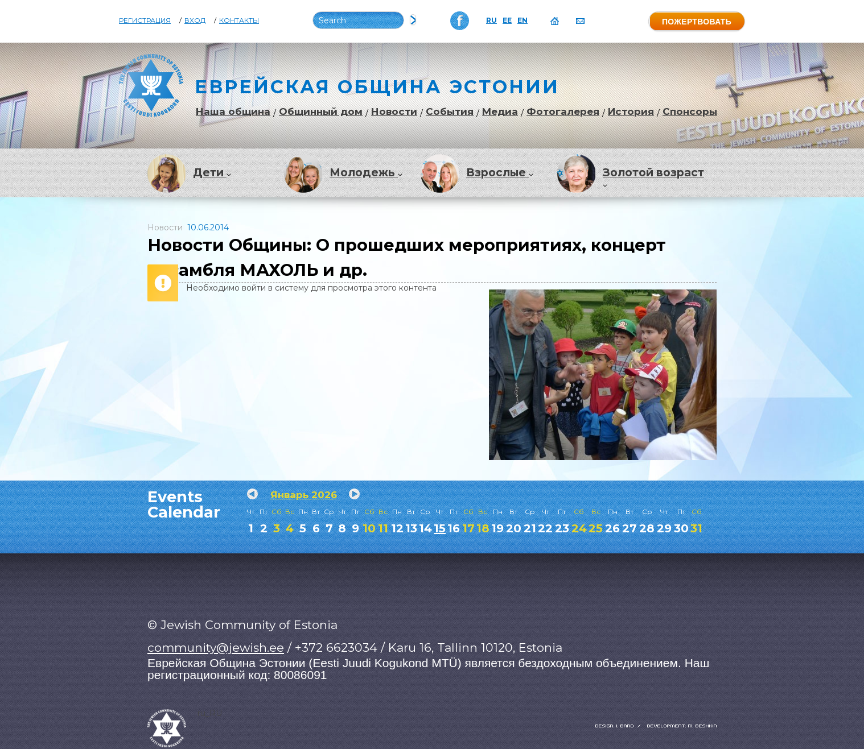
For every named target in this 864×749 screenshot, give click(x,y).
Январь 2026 (303, 494)
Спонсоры (690, 112)
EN (522, 20)
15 (440, 528)
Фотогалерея (562, 112)
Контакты (239, 20)
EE (507, 20)
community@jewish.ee (215, 647)
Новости (394, 112)
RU (491, 20)
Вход (194, 20)
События (450, 112)
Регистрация (145, 20)
